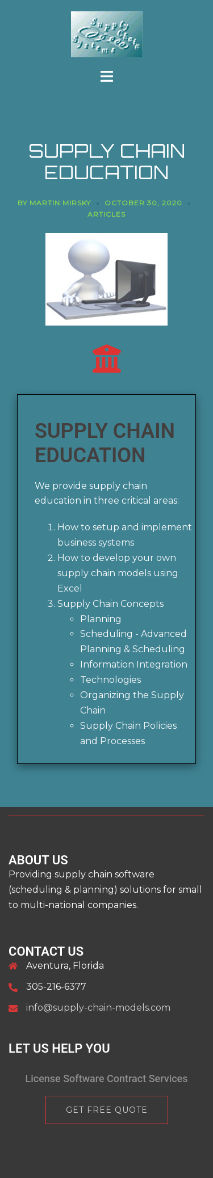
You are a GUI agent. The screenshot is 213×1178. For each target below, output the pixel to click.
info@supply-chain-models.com (98, 1007)
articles (106, 214)
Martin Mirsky (60, 203)
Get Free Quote (107, 1110)
